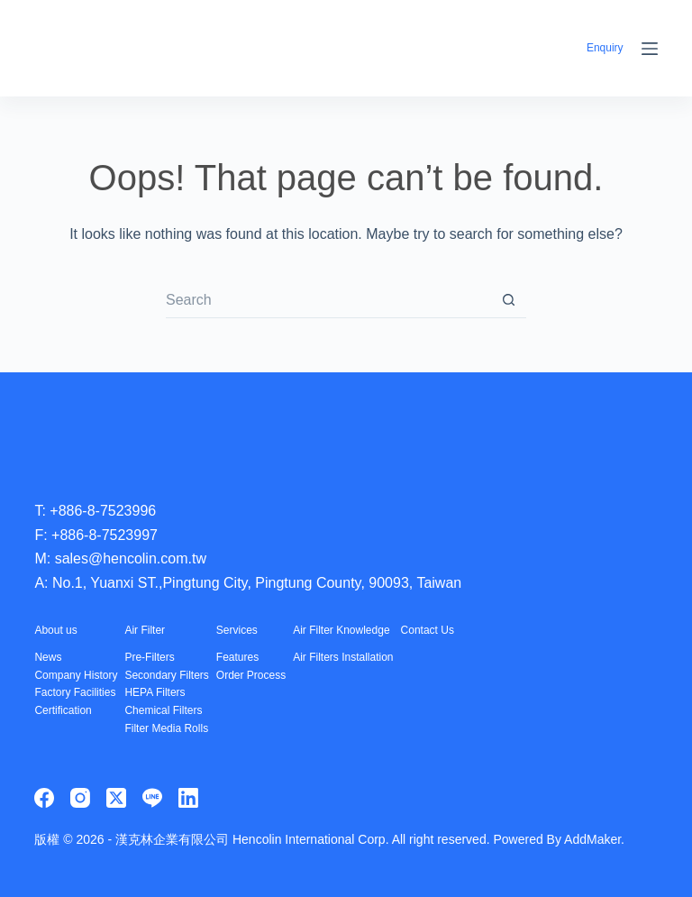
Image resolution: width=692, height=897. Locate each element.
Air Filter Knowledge (341, 630)
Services (237, 630)
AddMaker (592, 839)
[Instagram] (80, 798)
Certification (62, 710)
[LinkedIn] (188, 798)
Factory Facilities (74, 692)
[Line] (152, 798)
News (47, 657)
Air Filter (144, 630)
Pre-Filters (149, 657)
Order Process (251, 675)
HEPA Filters (154, 692)
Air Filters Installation (343, 657)
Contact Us (427, 630)
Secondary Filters (166, 675)
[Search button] (508, 300)
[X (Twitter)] (116, 798)
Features (237, 657)
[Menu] (650, 49)
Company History (75, 675)
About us (55, 630)
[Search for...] (328, 300)
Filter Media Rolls (166, 728)
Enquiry (605, 47)
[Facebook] (44, 798)
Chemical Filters (163, 710)
